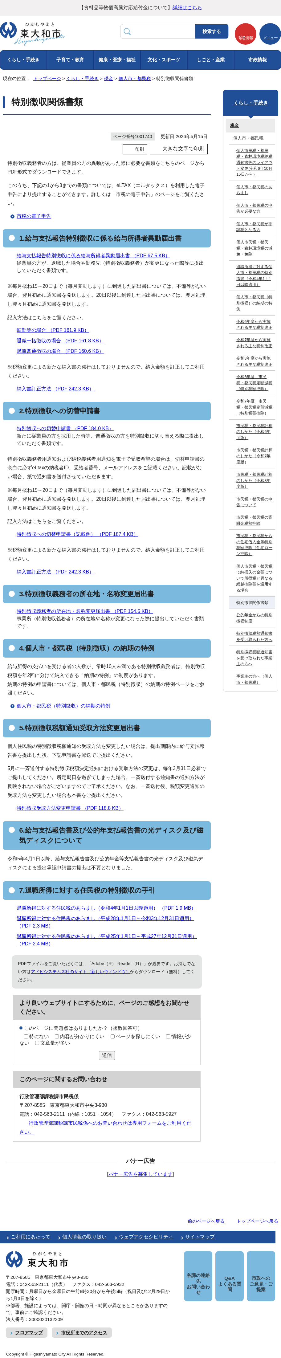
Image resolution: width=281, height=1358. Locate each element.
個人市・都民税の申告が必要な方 (254, 208)
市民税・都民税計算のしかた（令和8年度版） (254, 480)
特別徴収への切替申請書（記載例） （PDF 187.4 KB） (80, 534)
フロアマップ (29, 1332)
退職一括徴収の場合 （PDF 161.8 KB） (63, 340)
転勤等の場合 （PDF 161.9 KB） (55, 330)
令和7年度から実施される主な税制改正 (254, 342)
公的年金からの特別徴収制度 (254, 618)
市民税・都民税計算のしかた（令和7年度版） (254, 456)
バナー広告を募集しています (140, 1174)
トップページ (47, 78)
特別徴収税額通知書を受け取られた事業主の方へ (254, 658)
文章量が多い (55, 1043)
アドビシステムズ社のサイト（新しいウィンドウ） (80, 971)
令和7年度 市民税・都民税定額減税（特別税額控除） (254, 407)
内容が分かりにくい (82, 1036)
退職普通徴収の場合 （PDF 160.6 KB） (63, 351)
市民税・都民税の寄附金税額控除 (254, 520)
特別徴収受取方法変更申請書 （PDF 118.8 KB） (73, 808)
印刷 (139, 149)
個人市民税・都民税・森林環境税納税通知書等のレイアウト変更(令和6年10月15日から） (254, 162)
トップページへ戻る (257, 1221)
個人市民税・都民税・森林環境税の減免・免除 (254, 248)
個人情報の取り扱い (84, 1236)
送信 (107, 1055)
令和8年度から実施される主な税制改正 (254, 361)
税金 (108, 78)
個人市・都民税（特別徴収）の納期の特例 (63, 705)
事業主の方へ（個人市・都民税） (254, 679)
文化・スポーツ (164, 59)
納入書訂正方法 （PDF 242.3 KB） (58, 388)
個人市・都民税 (135, 78)
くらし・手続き (23, 59)
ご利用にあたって (30, 1236)
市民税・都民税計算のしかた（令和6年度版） (254, 431)
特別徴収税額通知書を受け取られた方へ (254, 636)
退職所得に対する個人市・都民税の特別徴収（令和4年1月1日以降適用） (254, 275)
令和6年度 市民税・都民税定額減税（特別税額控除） (254, 382)
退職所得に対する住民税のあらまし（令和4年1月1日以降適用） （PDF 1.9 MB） (109, 908)
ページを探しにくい (138, 1036)
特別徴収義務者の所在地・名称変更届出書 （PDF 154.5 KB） (87, 611)
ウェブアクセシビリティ (146, 1236)
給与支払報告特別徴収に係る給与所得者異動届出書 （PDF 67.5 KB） (96, 255)
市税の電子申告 (34, 216)
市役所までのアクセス (84, 1332)
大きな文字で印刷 (183, 149)
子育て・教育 (70, 59)
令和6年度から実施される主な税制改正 (254, 324)
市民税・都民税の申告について (254, 502)
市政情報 (257, 59)
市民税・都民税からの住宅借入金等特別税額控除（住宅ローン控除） (254, 544)
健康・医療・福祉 (117, 59)
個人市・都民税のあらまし (254, 190)
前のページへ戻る (206, 1221)
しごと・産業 (211, 59)
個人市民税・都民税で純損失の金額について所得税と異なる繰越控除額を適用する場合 (254, 578)
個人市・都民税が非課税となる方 (254, 227)
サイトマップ (200, 1236)
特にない (39, 1036)
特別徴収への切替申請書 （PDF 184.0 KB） (68, 428)
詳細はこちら (187, 7)
